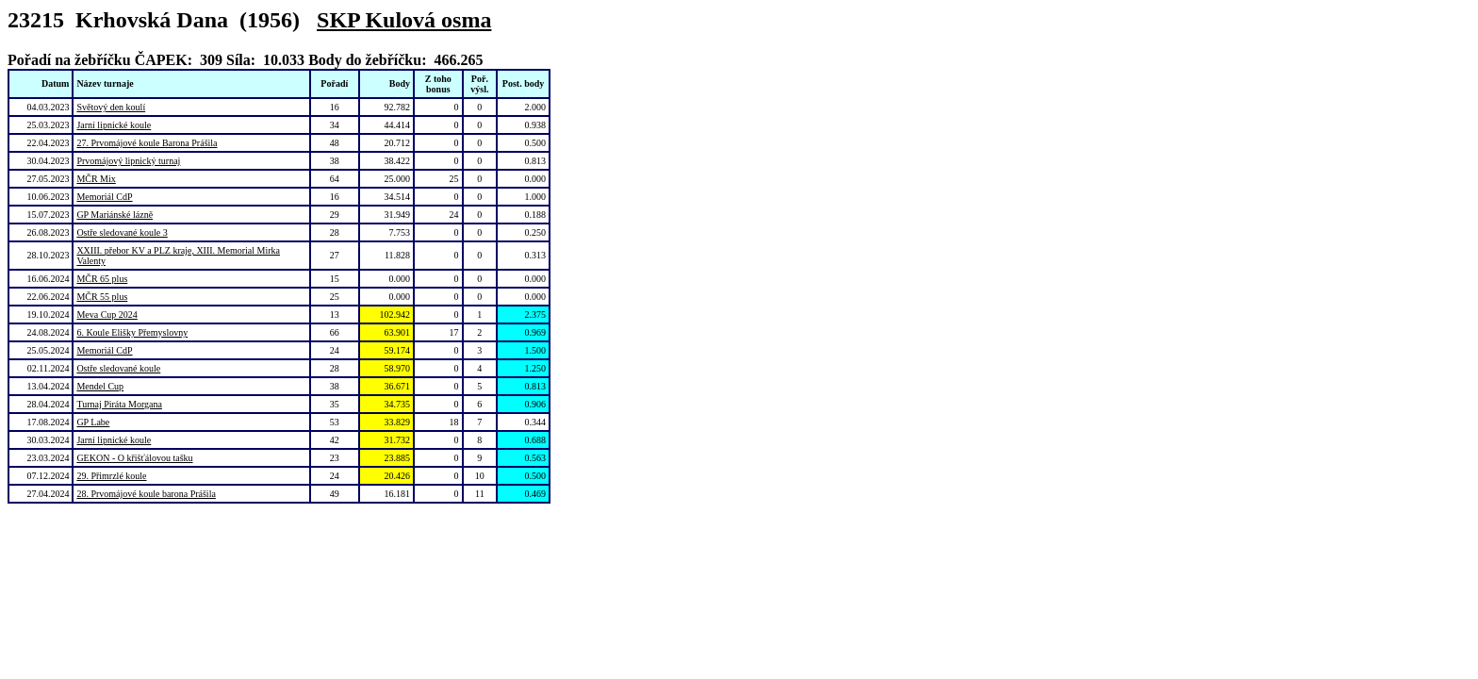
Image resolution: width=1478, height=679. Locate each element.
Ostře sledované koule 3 (121, 232)
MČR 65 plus (101, 278)
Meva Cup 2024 (106, 314)
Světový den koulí (110, 107)
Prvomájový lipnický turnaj (128, 161)
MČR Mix (95, 179)
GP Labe (92, 422)
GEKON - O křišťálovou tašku (134, 458)
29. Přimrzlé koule (111, 476)
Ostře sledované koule (118, 368)
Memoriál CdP (104, 196)
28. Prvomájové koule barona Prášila (145, 494)
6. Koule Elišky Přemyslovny (132, 332)
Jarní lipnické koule (113, 125)
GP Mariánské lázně (114, 214)
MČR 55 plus (101, 296)
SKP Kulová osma (404, 20)
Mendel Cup (99, 386)
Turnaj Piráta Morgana (119, 404)
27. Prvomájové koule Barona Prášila (146, 143)
